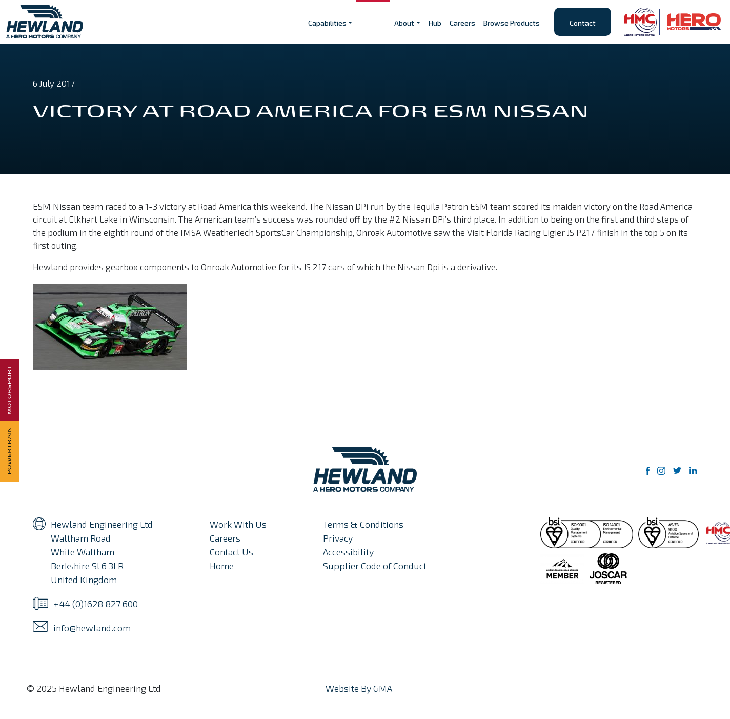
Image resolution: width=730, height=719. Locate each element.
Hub (435, 22)
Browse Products (511, 22)
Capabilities (327, 22)
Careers (462, 22)
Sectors (373, 22)
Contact (583, 22)
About (404, 22)
